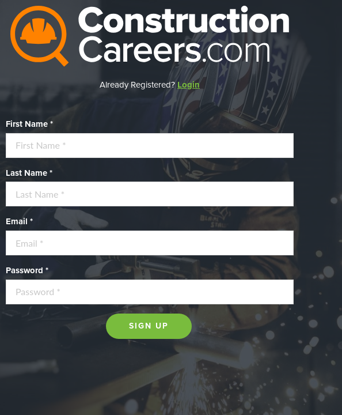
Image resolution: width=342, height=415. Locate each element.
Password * (27, 270)
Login (188, 85)
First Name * (29, 124)
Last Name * (29, 173)
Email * (19, 221)
